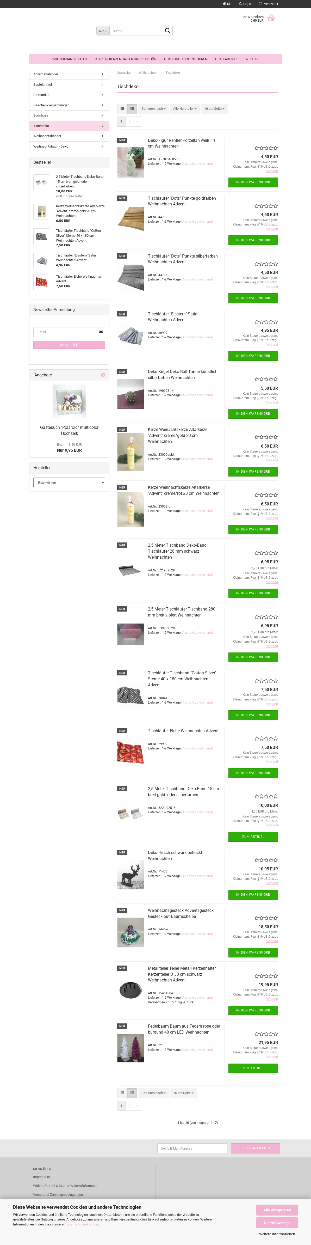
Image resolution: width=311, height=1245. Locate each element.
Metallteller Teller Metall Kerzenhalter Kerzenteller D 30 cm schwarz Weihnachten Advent (182, 974)
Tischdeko (41, 126)
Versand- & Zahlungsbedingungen (58, 1195)
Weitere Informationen (277, 1234)
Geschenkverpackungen (51, 105)
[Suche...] (102, 30)
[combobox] (153, 109)
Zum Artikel (253, 837)
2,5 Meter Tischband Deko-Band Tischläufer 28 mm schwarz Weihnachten (177, 551)
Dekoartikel (41, 95)
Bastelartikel (42, 85)
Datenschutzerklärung (81, 1224)
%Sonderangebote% (70, 59)
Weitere (252, 59)
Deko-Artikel (226, 59)
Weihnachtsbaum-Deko (50, 146)
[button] (227, 4)
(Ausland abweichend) (197, 164)
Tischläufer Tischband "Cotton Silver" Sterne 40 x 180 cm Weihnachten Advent (182, 678)
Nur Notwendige (277, 1223)
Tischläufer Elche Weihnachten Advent (183, 730)
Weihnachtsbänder (47, 136)
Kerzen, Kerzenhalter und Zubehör (125, 59)
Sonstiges (40, 115)
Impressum (41, 1177)
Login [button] (245, 4)
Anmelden (69, 345)
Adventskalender (45, 74)
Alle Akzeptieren (277, 1210)
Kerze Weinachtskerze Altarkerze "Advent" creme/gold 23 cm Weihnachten (177, 435)
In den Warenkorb (253, 182)
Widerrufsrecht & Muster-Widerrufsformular (65, 1186)
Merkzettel (268, 4)
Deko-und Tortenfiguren (185, 59)
